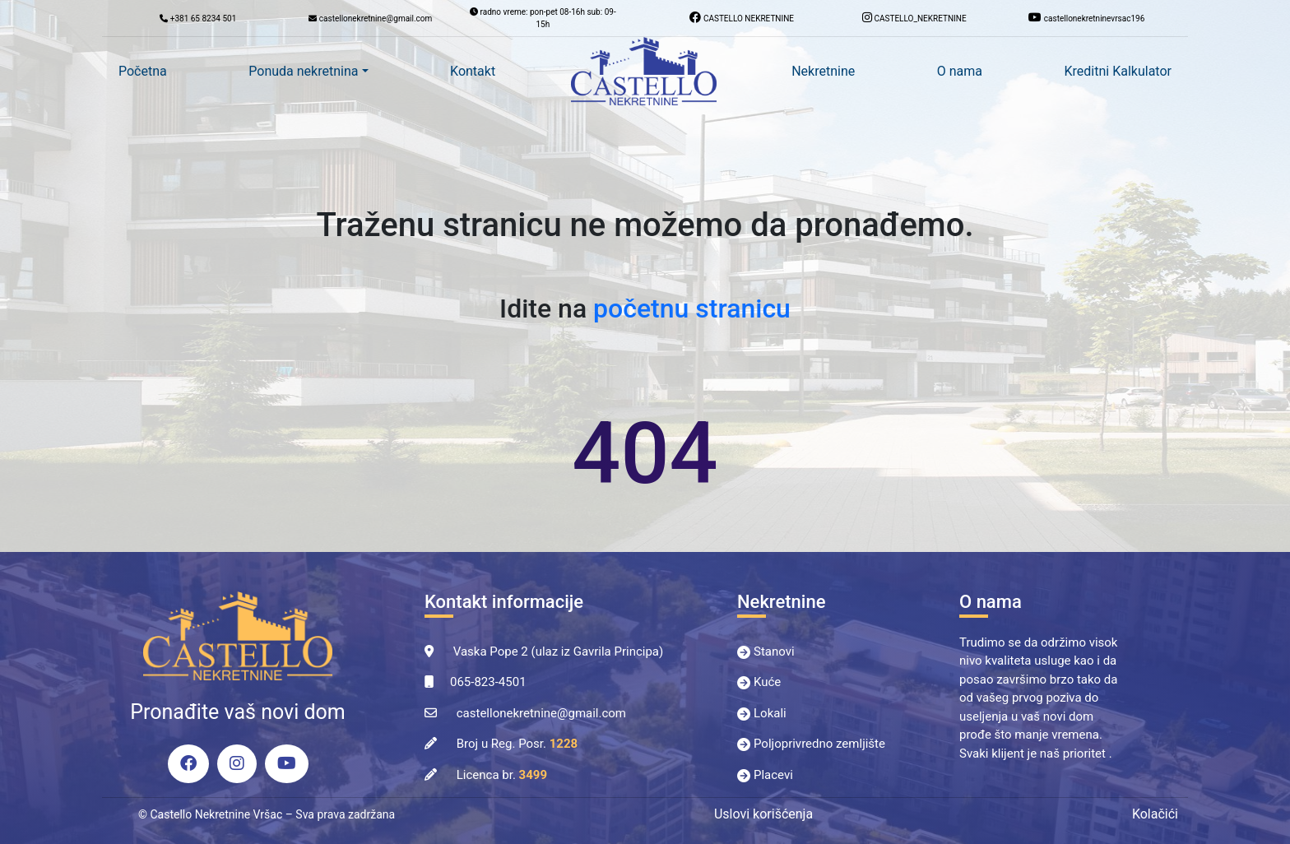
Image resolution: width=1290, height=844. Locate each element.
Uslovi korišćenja (763, 814)
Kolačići (1155, 814)
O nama (959, 71)
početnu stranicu (692, 308)
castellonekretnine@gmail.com (541, 713)
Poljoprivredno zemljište (819, 743)
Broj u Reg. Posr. (517, 743)
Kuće (767, 682)
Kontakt (472, 71)
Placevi (773, 774)
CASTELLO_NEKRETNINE (914, 17)
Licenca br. (502, 774)
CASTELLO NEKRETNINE (741, 17)
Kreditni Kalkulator (1118, 71)
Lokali (770, 713)
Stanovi (774, 651)
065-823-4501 (488, 682)
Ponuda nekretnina (303, 71)
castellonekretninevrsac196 (1086, 17)
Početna (142, 71)
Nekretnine (823, 71)
